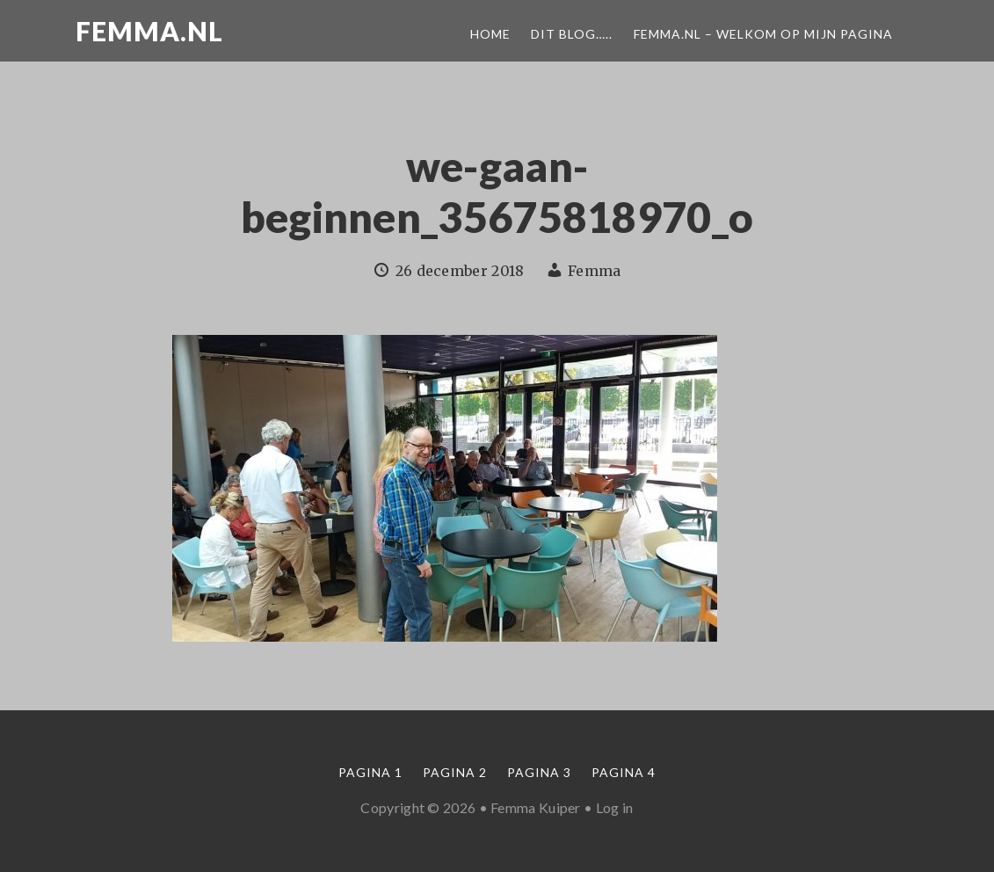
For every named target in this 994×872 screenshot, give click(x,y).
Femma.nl (149, 31)
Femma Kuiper (535, 807)
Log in (615, 807)
